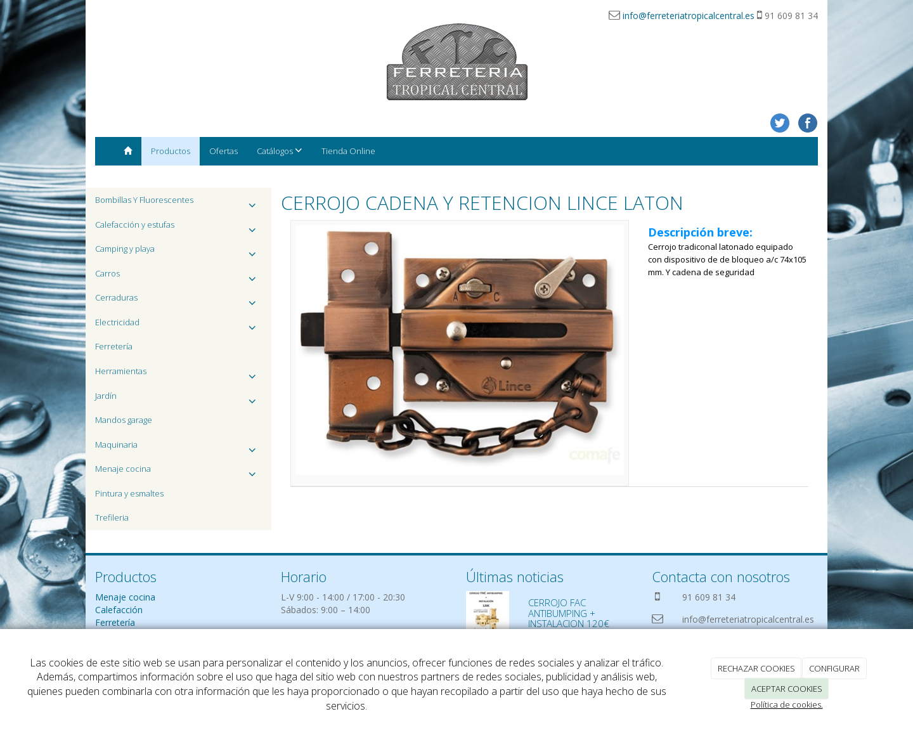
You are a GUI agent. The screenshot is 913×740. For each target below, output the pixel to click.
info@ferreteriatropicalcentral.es (688, 16)
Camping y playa (178, 252)
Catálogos (279, 151)
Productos (170, 151)
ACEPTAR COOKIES (786, 688)
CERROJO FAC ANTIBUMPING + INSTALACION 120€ (568, 613)
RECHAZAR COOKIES (756, 668)
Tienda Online (348, 151)
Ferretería (114, 346)
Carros (178, 277)
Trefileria (112, 517)
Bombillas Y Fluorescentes (178, 203)
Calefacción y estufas (178, 228)
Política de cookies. (787, 704)
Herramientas (178, 374)
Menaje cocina (178, 472)
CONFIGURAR (834, 668)
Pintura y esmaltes (129, 493)
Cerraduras (178, 301)
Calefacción (119, 610)
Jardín (178, 399)
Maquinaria (178, 448)
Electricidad (178, 325)
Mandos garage (123, 419)
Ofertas (223, 151)
